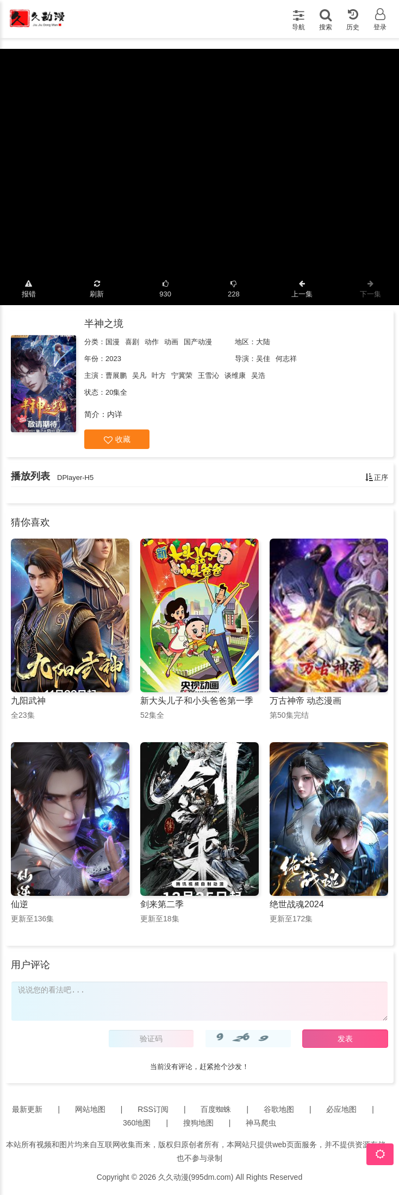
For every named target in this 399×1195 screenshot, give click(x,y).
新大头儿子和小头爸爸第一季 (196, 700)
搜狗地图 (198, 1122)
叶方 (159, 375)
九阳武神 (28, 700)
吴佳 (263, 359)
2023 (113, 359)
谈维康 (235, 375)
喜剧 (132, 342)
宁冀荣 (181, 375)
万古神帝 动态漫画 (305, 700)
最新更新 (27, 1109)
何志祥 (286, 359)
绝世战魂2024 (297, 904)
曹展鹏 (116, 375)
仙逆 (19, 904)
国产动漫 (198, 342)
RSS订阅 (153, 1109)
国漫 (112, 342)
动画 (171, 342)
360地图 (137, 1122)
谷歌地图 (279, 1109)
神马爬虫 (261, 1122)
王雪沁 (208, 375)
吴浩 (258, 375)
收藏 (117, 439)
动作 (152, 342)
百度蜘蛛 (216, 1109)
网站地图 (90, 1109)
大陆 (263, 342)
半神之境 (103, 323)
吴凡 (139, 375)
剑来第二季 (162, 904)
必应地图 (341, 1109)
